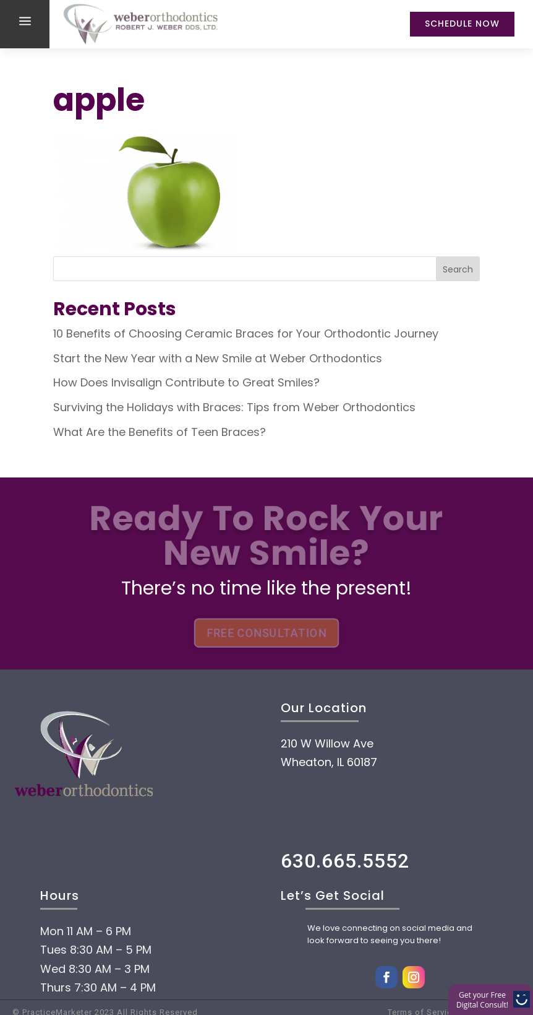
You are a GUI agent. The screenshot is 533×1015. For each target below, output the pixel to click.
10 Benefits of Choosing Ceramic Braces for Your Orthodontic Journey (245, 333)
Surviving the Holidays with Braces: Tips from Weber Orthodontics (234, 407)
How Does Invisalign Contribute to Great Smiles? (186, 382)
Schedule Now (462, 23)
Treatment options (160, 991)
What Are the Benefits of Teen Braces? (159, 432)
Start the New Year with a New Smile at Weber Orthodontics (217, 358)
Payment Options (152, 954)
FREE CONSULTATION (266, 632)
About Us (99, 917)
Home (80, 880)
